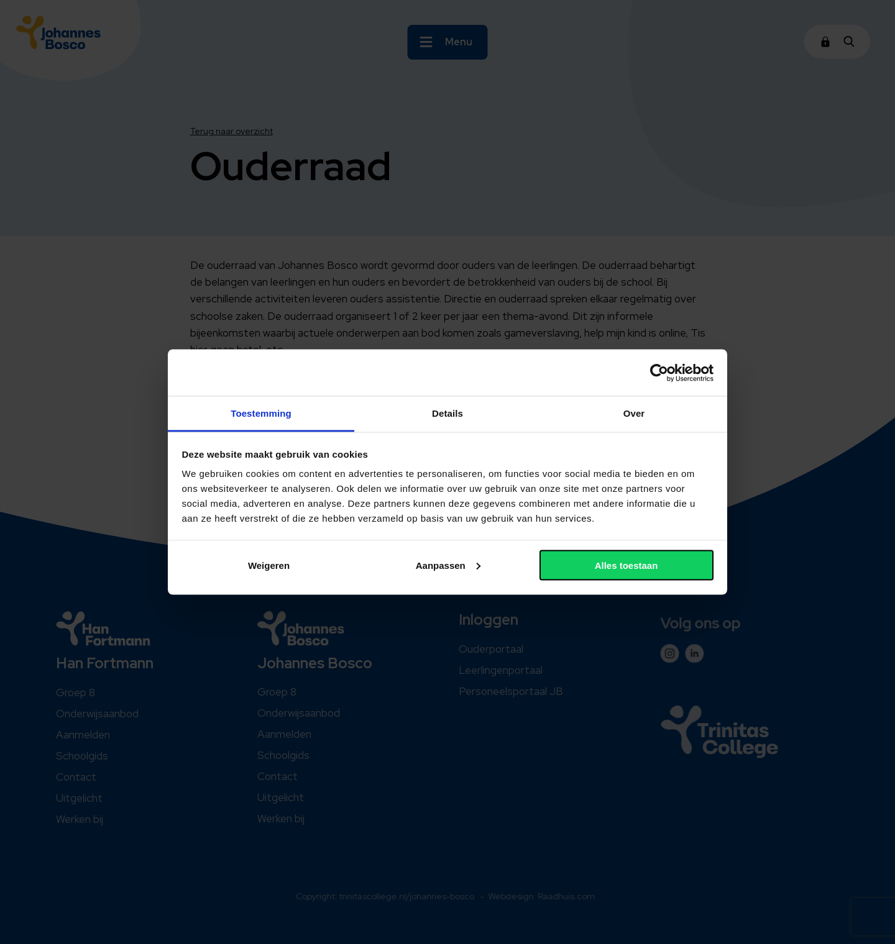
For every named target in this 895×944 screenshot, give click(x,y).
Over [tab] (634, 413)
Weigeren (269, 565)
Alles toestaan (626, 565)
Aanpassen (448, 565)
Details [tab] (447, 413)
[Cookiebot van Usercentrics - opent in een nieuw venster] (659, 372)
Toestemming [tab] (261, 413)
